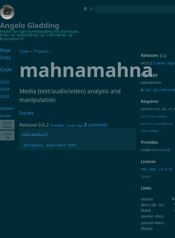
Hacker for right (13, 31)
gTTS (144, 123)
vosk (144, 137)
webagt (154, 137)
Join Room (7, 124)
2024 (4, 88)
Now (5, 50)
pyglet (162, 123)
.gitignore (32, 145)
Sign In (7, 135)
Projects (40, 51)
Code (24, 51)
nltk (152, 123)
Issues (26, 112)
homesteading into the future (53, 31)
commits (95, 124)
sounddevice (163, 130)
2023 (4, 96)
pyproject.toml (61, 145)
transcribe (161, 156)
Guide (5, 115)
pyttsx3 (146, 130)
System (6, 108)
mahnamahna (34, 134)
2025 (4, 81)
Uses (5, 57)
